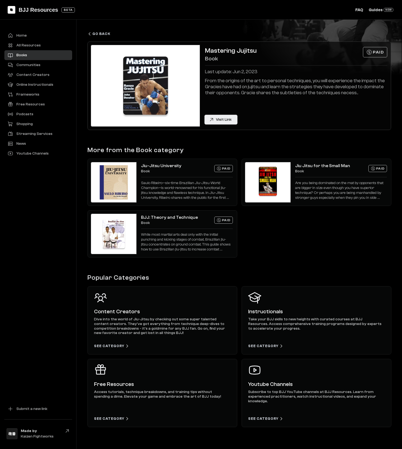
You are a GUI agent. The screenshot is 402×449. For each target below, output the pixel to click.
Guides (376, 10)
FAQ (359, 10)
